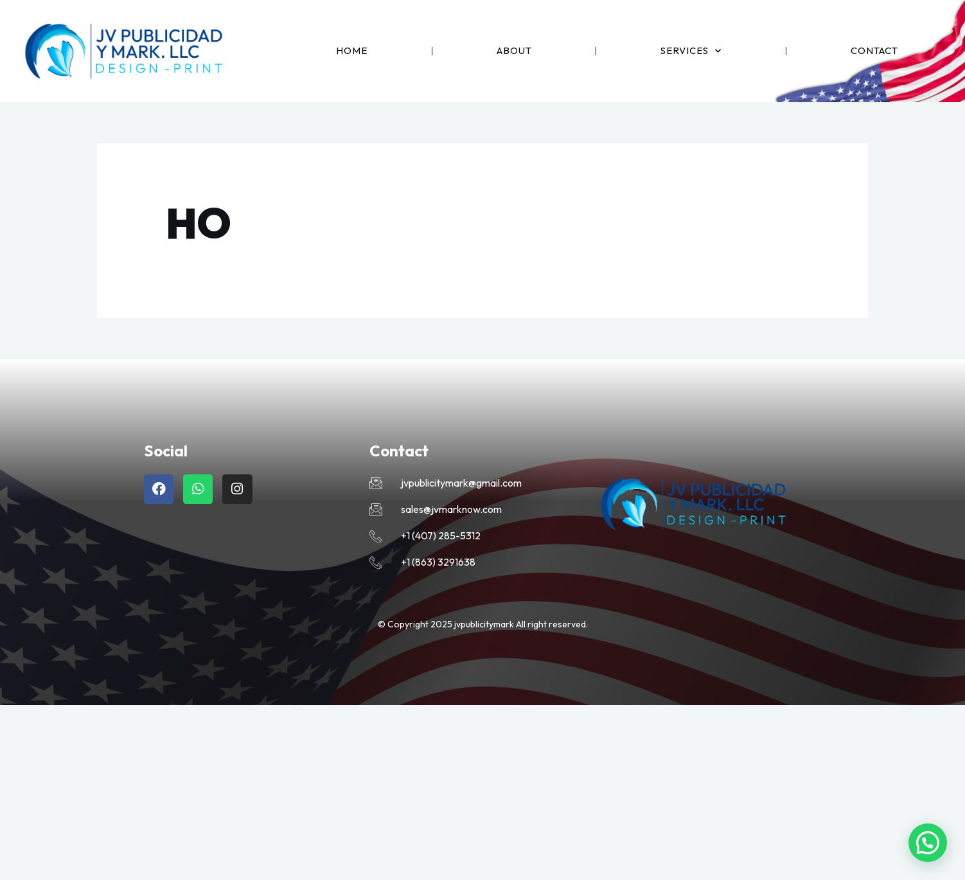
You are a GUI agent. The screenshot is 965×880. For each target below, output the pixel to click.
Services (691, 51)
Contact (874, 50)
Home (351, 50)
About (514, 50)
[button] (927, 842)
